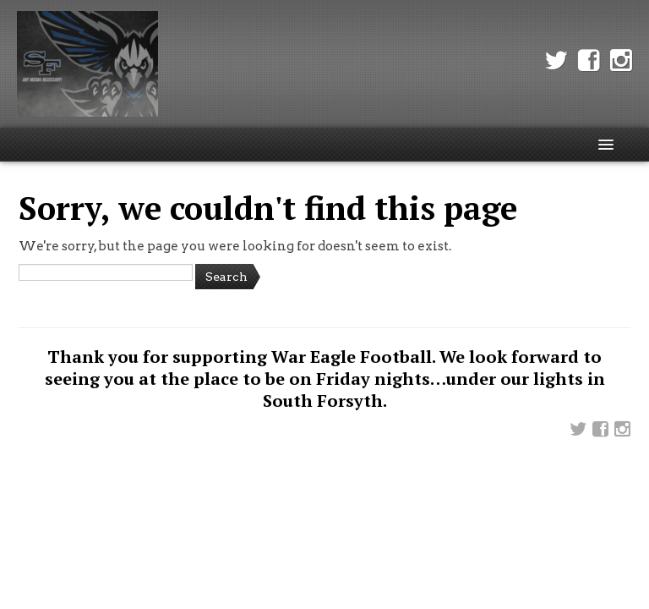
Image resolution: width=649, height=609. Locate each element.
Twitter (556, 61)
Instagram (621, 61)
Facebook (589, 61)
